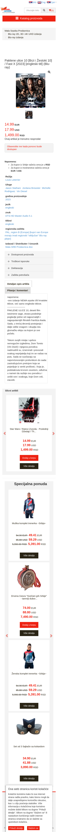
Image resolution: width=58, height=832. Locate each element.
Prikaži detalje (16, 828)
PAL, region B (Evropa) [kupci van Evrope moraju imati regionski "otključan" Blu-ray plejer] (26, 235)
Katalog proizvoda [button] (29, 18)
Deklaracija (15, 268)
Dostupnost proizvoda (20, 254)
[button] (3, 432)
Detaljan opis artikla (18, 284)
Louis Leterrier (12, 179)
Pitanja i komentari (17, 290)
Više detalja (28, 466)
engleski (9, 207)
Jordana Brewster (31, 188)
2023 (8, 199)
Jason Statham (13, 188)
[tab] (29, 254)
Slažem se (33, 828)
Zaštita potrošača (18, 275)
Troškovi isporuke (18, 261)
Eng (41, 2)
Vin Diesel (22, 191)
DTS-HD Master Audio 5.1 (18, 215)
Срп (51, 2)
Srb (32, 2)
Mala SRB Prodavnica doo (19, 247)
